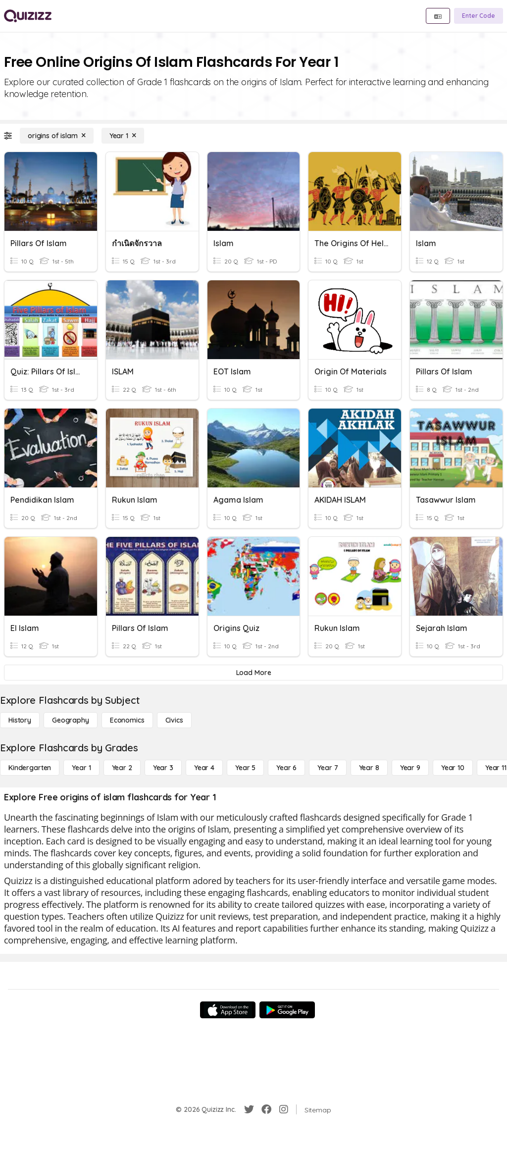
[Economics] (127, 720)
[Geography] (71, 720)
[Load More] (253, 673)
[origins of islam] (57, 136)
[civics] (174, 720)
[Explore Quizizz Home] (27, 15)
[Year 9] (410, 768)
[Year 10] (453, 768)
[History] (20, 720)
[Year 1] (122, 136)
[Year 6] (286, 768)
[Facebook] (266, 1109)
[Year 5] (245, 768)
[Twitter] (249, 1109)
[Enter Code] (478, 16)
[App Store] (227, 1009)
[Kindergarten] (29, 768)
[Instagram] (283, 1109)
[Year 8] (369, 768)
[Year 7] (327, 768)
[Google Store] (287, 1009)
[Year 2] (122, 768)
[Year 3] (163, 768)
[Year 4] (204, 768)
